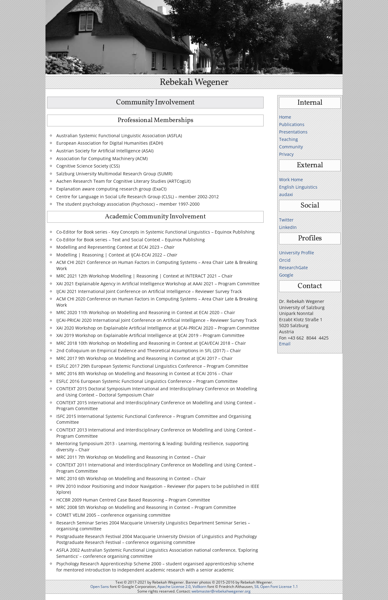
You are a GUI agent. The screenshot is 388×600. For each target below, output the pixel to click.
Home (285, 117)
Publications (291, 124)
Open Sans (99, 586)
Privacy (286, 154)
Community (291, 147)
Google (286, 275)
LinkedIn (288, 227)
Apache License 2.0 (174, 586)
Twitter (286, 220)
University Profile (296, 253)
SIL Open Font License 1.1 (276, 586)
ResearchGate (293, 267)
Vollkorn (199, 586)
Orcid (285, 260)
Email (285, 344)
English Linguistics (298, 187)
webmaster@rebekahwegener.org (221, 591)
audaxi (286, 194)
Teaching (288, 139)
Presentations (293, 132)
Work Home (291, 179)
